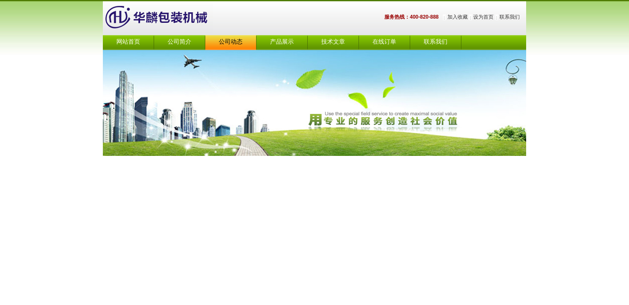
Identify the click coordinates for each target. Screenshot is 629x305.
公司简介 (179, 42)
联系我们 (509, 17)
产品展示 (282, 42)
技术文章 (333, 42)
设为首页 (483, 17)
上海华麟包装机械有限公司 (166, 18)
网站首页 (128, 42)
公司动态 (231, 42)
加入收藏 (457, 17)
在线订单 (384, 42)
